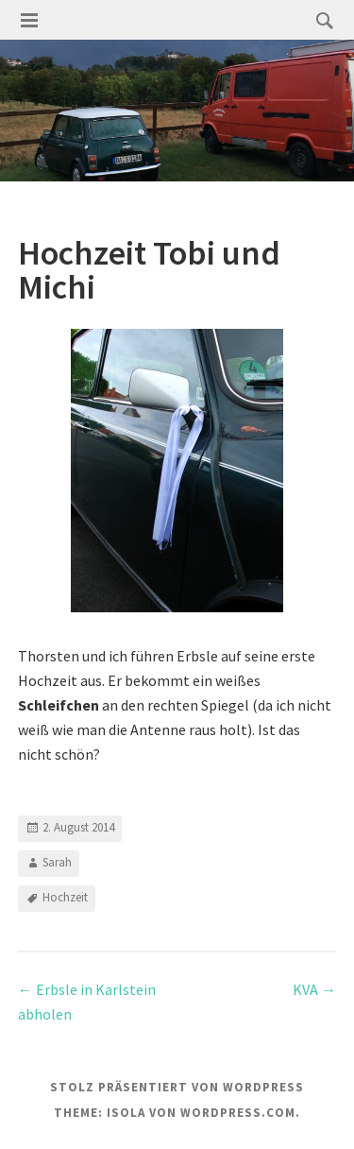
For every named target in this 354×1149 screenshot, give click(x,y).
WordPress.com (237, 1113)
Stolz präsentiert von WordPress (177, 1087)
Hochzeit (65, 897)
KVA (314, 989)
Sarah (57, 862)
